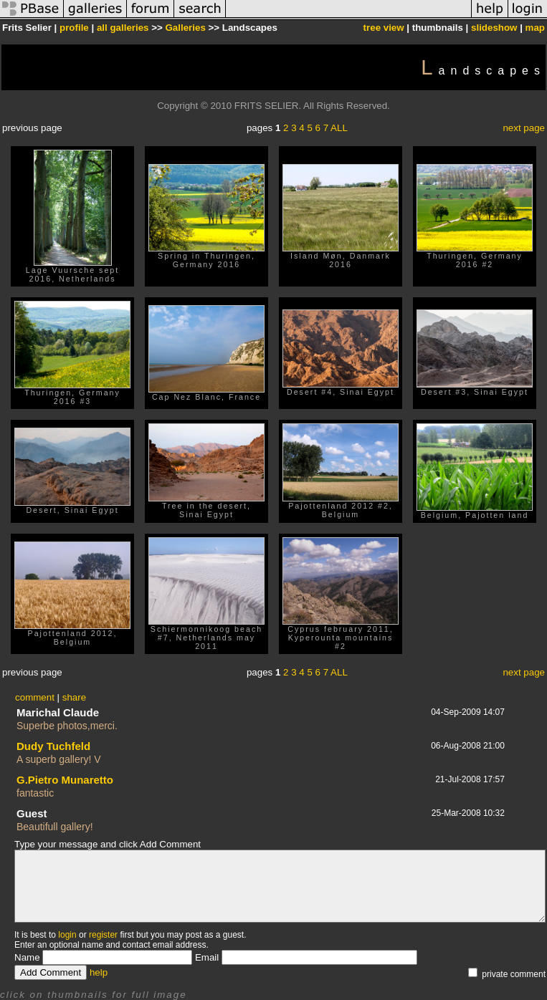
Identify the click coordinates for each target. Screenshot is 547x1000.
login (67, 935)
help (99, 972)
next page (524, 127)
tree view (383, 27)
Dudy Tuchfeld (53, 746)
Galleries (186, 27)
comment (34, 697)
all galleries (123, 27)
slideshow (494, 27)
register (103, 935)
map (535, 27)
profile (74, 27)
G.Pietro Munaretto (64, 780)
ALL (339, 127)
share (74, 697)
